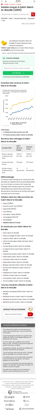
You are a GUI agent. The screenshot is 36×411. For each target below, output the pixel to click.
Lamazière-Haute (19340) (12, 214)
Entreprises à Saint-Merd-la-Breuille (16, 278)
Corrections (8, 387)
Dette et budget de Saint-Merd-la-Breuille (18, 235)
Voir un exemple (29, 317)
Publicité (31, 381)
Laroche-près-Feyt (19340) (12, 206)
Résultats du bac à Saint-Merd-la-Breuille (17, 296)
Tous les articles (26, 385)
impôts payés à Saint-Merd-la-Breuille (19, 134)
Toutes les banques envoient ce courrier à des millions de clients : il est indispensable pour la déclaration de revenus (17, 337)
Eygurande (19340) (9, 209)
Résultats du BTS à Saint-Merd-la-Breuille (17, 302)
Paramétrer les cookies (8, 385)
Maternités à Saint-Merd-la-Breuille (15, 262)
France (12, 4)
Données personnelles (25, 383)
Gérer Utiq (18, 385)
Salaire (7, 4)
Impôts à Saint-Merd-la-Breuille (14, 238)
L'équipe (17, 381)
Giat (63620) (7, 220)
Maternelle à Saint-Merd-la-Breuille (15, 256)
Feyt (3, 20)
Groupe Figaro (27, 387)
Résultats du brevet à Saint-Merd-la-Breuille (18, 299)
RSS (33, 385)
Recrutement (14, 383)
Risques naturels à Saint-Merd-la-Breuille (17, 265)
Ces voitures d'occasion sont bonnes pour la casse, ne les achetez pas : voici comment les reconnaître (17, 331)
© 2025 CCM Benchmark (18, 388)
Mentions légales (17, 387)
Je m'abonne (16, 73)
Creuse (19, 4)
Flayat (11, 18)
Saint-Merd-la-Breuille (11, 233)
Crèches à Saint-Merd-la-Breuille (15, 259)
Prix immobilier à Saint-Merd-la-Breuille (17, 281)
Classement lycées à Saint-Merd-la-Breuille (18, 254)
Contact (7, 383)
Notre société (24, 381)
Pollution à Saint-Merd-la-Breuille (15, 275)
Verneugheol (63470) (10, 217)
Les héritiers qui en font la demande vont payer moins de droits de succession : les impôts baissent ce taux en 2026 (18, 358)
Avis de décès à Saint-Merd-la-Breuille (16, 246)
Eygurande (31, 18)
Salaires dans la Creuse (11, 222)
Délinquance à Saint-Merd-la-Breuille (16, 272)
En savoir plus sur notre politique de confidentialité (16, 76)
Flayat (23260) (8, 203)
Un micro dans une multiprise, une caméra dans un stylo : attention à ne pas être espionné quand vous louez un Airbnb (18, 343)
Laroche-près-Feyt (20, 18)
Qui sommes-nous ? (8, 381)
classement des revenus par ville (16, 132)
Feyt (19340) (7, 211)
